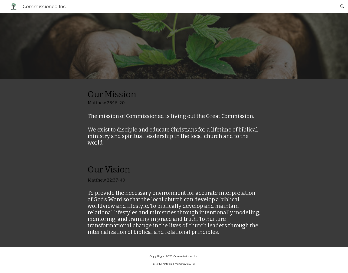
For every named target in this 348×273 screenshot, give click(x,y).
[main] (174, 163)
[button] (342, 6)
